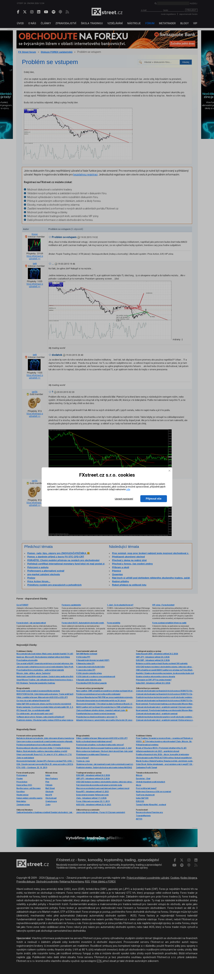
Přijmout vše (153, 498)
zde (128, 489)
